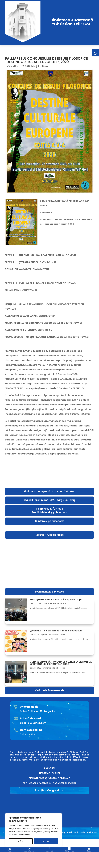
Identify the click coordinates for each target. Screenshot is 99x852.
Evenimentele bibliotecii (55, 603)
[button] (95, 52)
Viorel (11, 66)
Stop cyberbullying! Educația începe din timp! (56, 599)
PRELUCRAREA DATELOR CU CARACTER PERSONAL (49, 783)
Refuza (20, 841)
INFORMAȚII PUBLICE (49, 773)
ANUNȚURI (49, 768)
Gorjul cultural (40, 66)
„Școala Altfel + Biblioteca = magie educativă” (56, 630)
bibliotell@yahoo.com (33, 722)
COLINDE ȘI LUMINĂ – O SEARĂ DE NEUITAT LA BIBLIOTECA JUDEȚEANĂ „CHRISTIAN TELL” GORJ (61, 663)
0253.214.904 (27, 734)
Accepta (46, 841)
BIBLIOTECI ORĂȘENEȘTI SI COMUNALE (49, 778)
